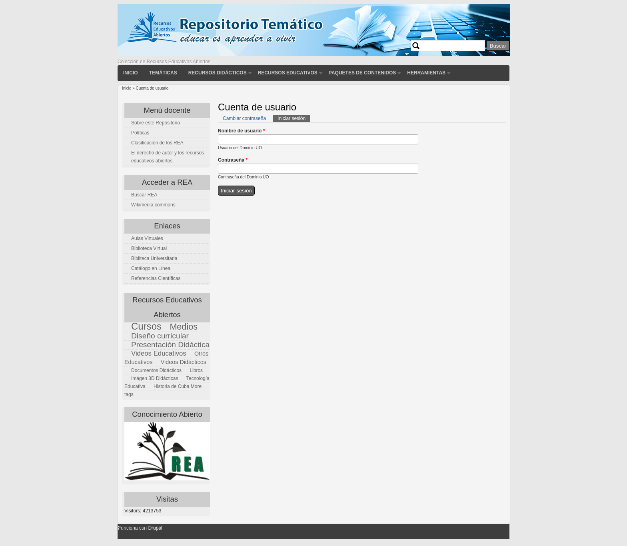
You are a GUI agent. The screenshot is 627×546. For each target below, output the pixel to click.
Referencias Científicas (155, 278)
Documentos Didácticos (156, 370)
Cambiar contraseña (244, 118)
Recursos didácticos (217, 73)
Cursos (146, 326)
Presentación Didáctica (170, 344)
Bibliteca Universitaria (154, 258)
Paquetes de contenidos (362, 73)
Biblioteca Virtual (149, 248)
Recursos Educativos (287, 73)
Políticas (140, 133)
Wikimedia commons (153, 205)
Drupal (155, 527)
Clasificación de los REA (157, 143)
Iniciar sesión (294, 118)
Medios (184, 327)
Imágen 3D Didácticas (154, 378)
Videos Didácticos (183, 362)
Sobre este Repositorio (155, 123)
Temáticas (163, 73)
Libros (196, 370)
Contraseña (233, 160)
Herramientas (426, 73)
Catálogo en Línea (150, 268)
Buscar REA (144, 195)
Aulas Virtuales (147, 238)
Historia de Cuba (171, 386)
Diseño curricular (160, 336)
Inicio (130, 73)
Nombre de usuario (241, 131)
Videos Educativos (158, 353)
